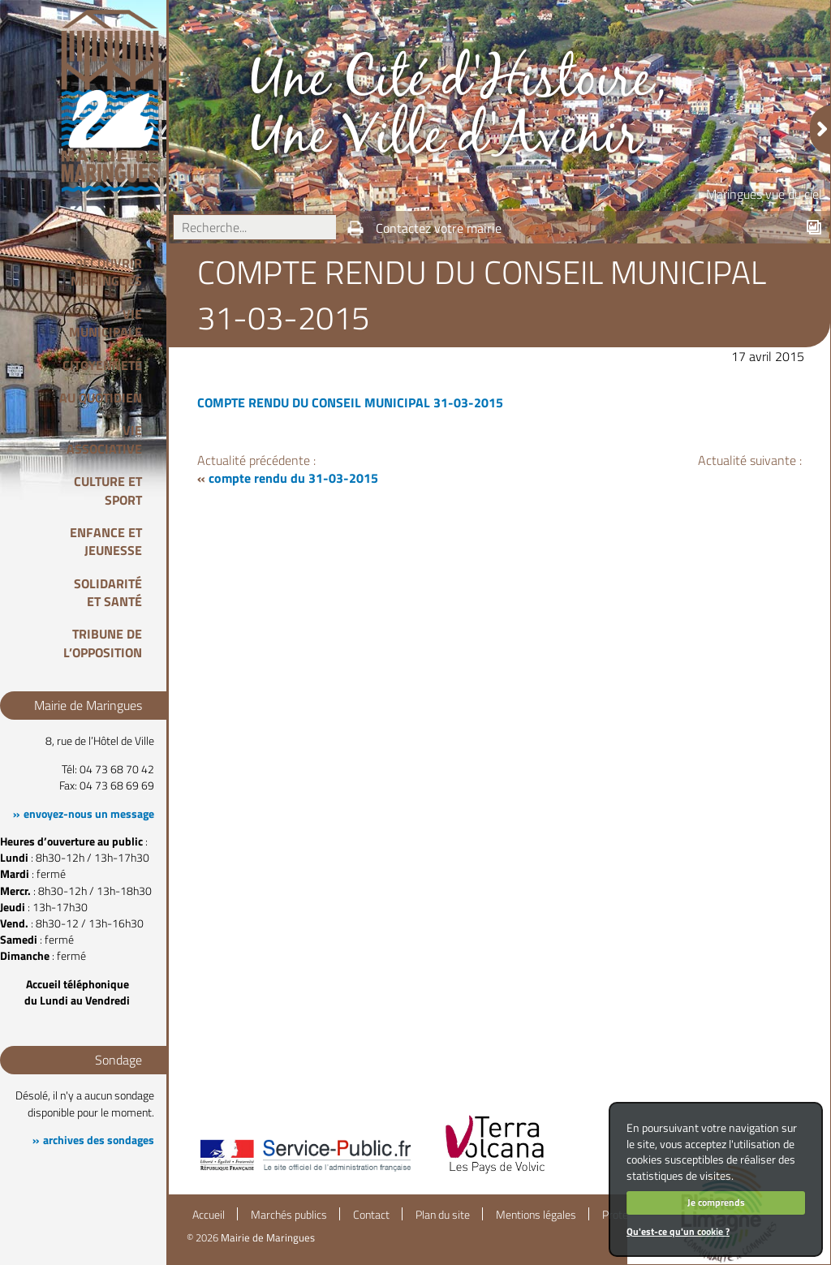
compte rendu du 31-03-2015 (293, 478)
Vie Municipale (105, 323)
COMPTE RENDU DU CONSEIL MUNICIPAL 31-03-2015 (350, 402)
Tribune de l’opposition (102, 642)
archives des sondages (98, 1140)
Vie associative (104, 439)
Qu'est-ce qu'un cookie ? (678, 1231)
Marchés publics (289, 1215)
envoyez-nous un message (89, 814)
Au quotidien (100, 397)
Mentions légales (536, 1215)
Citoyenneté (102, 365)
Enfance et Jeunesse (106, 541)
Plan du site (443, 1215)
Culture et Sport (108, 490)
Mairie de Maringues (268, 1237)
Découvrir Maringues (106, 271)
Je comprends (716, 1202)
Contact (371, 1215)
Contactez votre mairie (439, 228)
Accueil (208, 1215)
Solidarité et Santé (108, 592)
